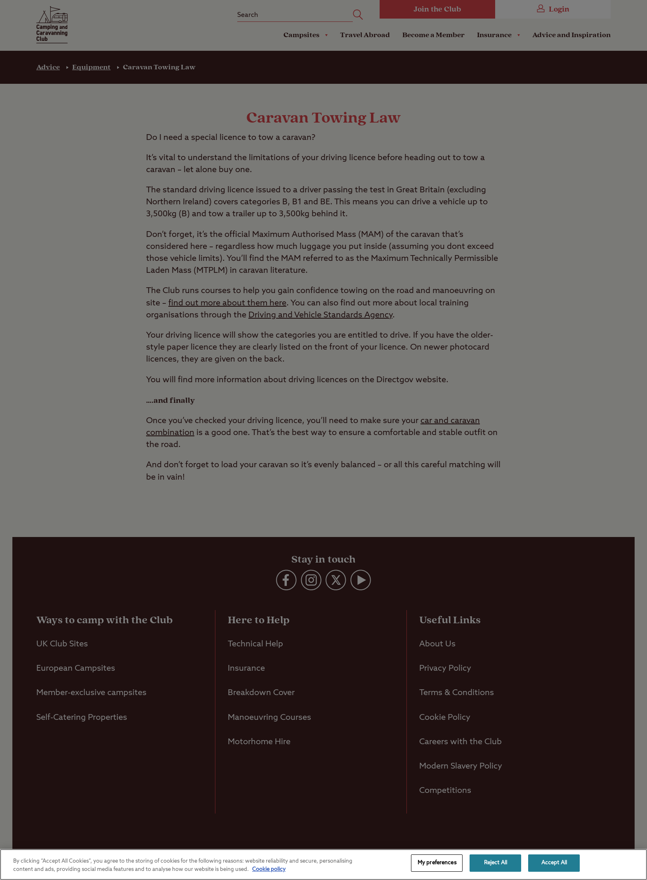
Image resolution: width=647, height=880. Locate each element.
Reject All (495, 863)
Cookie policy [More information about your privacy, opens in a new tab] (269, 869)
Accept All (554, 863)
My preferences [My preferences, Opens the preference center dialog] (437, 863)
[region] (323, 864)
